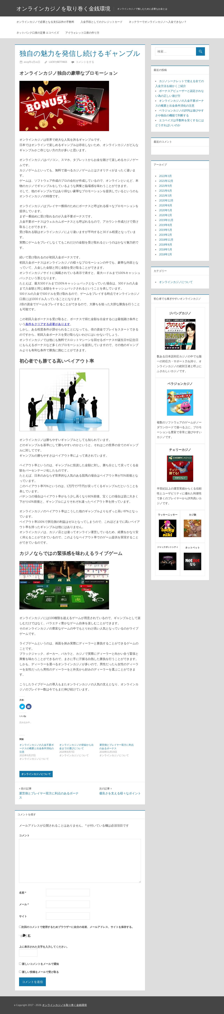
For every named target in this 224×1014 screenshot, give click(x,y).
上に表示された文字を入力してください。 (44, 946)
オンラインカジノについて (36, 774)
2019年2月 (165, 234)
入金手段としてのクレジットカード (101, 21)
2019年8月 (165, 225)
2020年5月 (165, 210)
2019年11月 (166, 220)
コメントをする (85, 62)
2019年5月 (165, 230)
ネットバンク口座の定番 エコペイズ (37, 32)
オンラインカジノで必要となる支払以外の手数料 (45, 21)
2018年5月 (165, 249)
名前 (22, 892)
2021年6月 (165, 190)
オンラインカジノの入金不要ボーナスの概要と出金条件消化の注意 (36, 748)
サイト (23, 916)
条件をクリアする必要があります (47, 324)
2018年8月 (165, 244)
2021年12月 (166, 181)
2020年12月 (166, 200)
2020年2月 (165, 215)
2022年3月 (165, 176)
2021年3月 (165, 195)
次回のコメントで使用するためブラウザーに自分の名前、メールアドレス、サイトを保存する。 (77, 927)
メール (24, 904)
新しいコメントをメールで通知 (40, 964)
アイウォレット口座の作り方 (82, 32)
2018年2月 (165, 254)
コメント (24, 835)
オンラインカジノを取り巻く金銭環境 (64, 8)
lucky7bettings (58, 62)
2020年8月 (165, 205)
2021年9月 (165, 185)
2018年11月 (166, 239)
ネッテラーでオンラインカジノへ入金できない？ (158, 21)
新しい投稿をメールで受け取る (40, 972)
